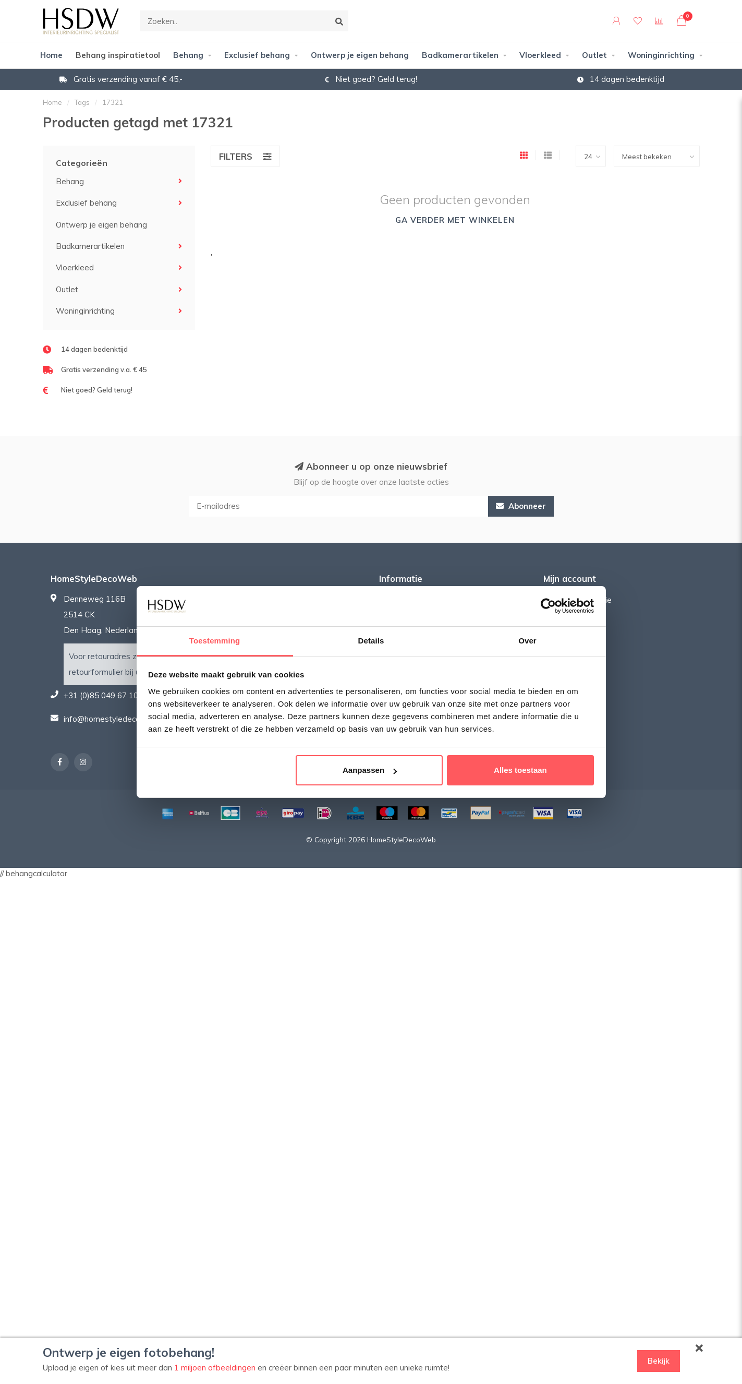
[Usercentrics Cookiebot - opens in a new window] (548, 606)
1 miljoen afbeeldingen (215, 1368)
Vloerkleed (540, 55)
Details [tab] (371, 640)
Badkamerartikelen (460, 55)
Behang (188, 55)
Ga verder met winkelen (455, 220)
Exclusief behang (257, 55)
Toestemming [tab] (214, 640)
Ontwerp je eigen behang (360, 55)
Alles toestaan (520, 770)
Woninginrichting (661, 55)
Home (51, 55)
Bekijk (659, 1361)
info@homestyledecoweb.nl (114, 719)
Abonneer (521, 506)
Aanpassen (370, 770)
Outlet (594, 55)
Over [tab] (527, 640)
